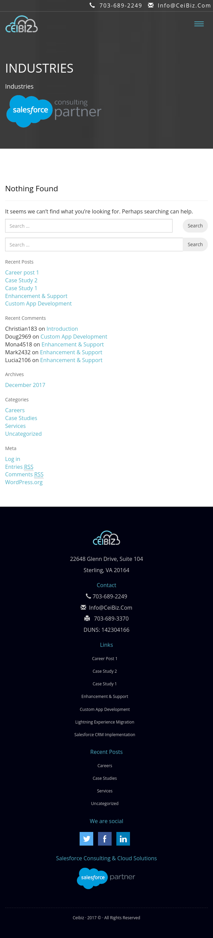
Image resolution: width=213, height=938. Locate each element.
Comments (24, 474)
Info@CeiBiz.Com (184, 5)
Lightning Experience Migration (104, 722)
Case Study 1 (21, 288)
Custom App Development (38, 303)
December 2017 (25, 385)
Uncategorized (23, 433)
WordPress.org (24, 482)
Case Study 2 (21, 280)
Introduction (62, 328)
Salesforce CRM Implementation (105, 735)
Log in (12, 459)
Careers (15, 410)
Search (195, 225)
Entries (19, 467)
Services (15, 426)
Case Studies (21, 418)
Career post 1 (22, 272)
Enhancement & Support (36, 296)
